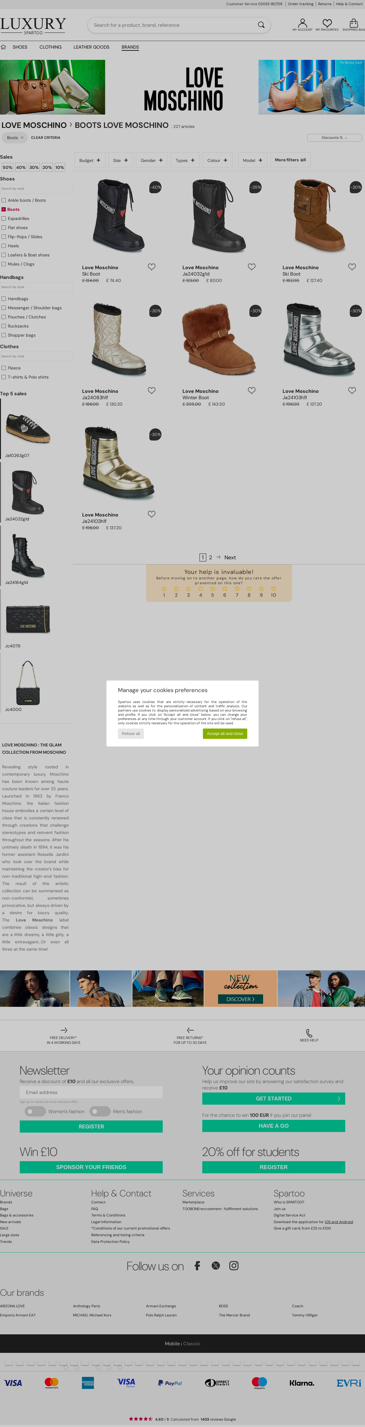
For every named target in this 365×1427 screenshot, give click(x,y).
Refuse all (131, 733)
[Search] (261, 25)
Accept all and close (225, 733)
